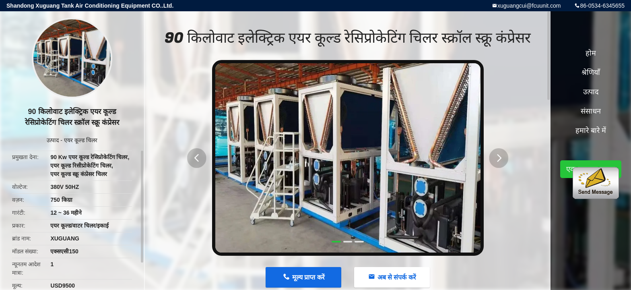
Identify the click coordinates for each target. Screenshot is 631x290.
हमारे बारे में (590, 130)
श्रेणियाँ (591, 72)
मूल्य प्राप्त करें (308, 277)
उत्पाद (53, 140)
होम (591, 53)
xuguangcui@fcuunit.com (529, 5)
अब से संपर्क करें (396, 277)
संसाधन (591, 111)
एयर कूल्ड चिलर (80, 140)
